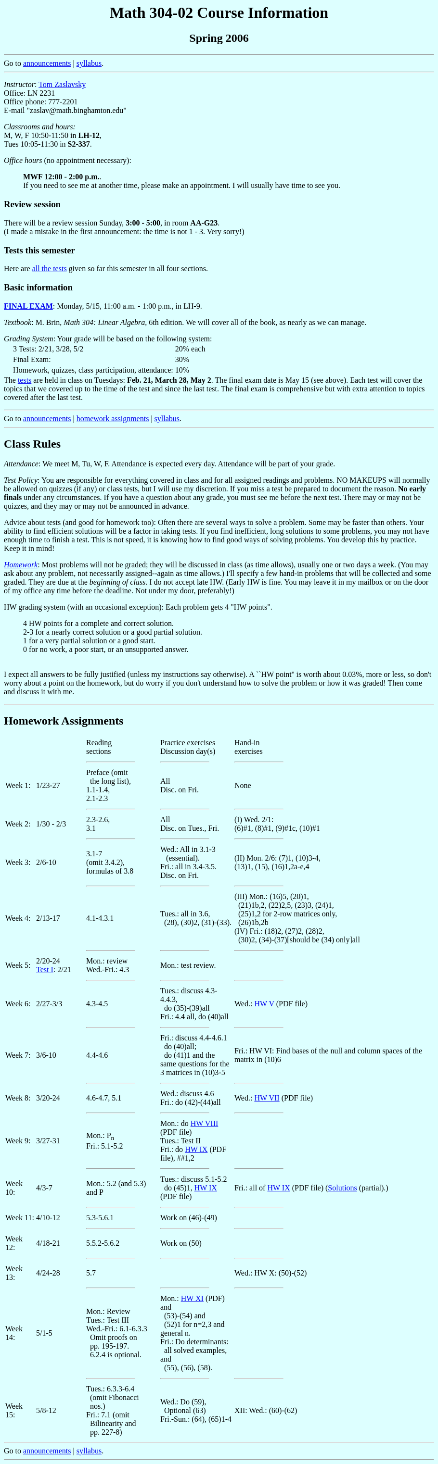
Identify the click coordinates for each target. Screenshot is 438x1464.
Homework (21, 565)
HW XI (192, 1298)
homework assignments (113, 418)
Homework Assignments (64, 720)
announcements (47, 63)
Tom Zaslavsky (62, 84)
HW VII (266, 1098)
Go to (219, 1096)
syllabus (89, 63)
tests (24, 380)
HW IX (196, 1149)
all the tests (49, 268)
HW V (264, 1004)
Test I (44, 969)
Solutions (342, 1188)
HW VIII (205, 1123)
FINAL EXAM (28, 306)
